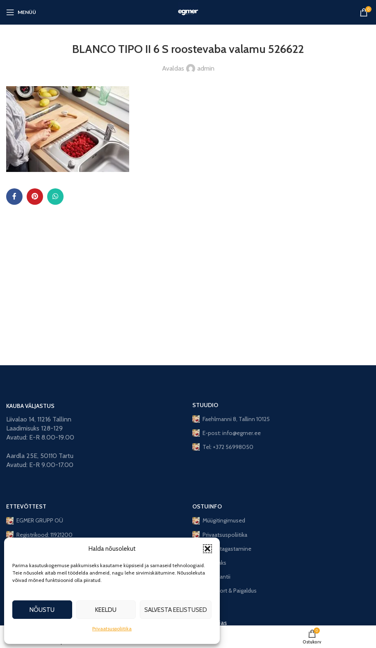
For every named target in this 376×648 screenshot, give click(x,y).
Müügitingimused (218, 520)
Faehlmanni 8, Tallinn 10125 (231, 419)
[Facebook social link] (14, 196)
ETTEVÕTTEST (26, 506)
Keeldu (105, 610)
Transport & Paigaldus (224, 590)
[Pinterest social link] (35, 196)
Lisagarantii (211, 576)
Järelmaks (209, 562)
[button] (207, 549)
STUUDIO (205, 405)
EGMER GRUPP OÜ (34, 520)
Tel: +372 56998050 (222, 447)
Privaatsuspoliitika (112, 628)
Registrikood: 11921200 (39, 534)
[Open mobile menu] (21, 12)
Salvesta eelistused (175, 610)
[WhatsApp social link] (55, 196)
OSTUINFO (207, 506)
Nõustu (42, 610)
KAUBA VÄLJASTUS (30, 406)
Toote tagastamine (221, 548)
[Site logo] (188, 12)
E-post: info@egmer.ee (226, 433)
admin (205, 68)
